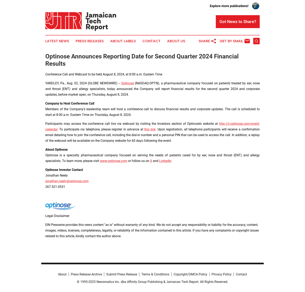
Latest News (57, 41)
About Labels (123, 41)
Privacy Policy (222, 274)
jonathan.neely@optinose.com (67, 181)
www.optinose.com (113, 161)
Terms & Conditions (155, 274)
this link (150, 129)
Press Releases (90, 41)
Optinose (127, 83)
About (62, 274)
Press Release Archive (86, 274)
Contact (151, 41)
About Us (176, 41)
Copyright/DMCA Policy (190, 274)
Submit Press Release (121, 274)
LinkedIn (165, 161)
